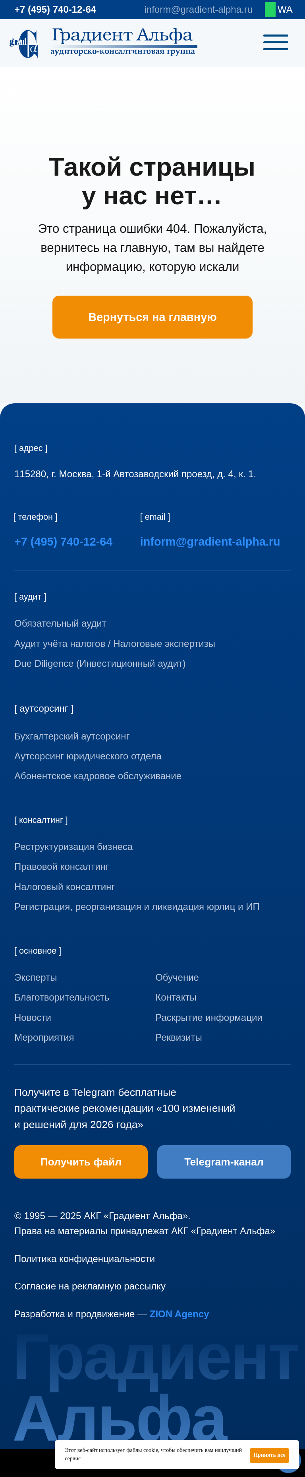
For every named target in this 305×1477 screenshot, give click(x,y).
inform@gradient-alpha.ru (198, 9)
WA (285, 9)
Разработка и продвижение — (111, 1314)
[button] (230, 1037)
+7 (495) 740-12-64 (55, 9)
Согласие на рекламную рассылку (90, 1286)
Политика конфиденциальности (84, 1258)
